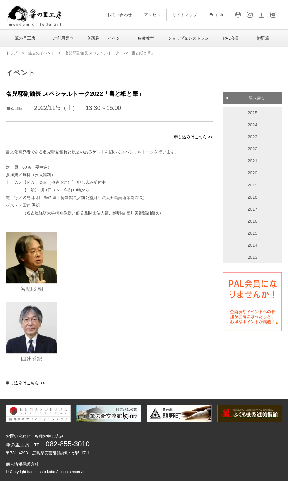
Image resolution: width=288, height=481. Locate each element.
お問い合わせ (119, 14)
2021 (252, 160)
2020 (252, 172)
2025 (252, 112)
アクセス (152, 14)
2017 (252, 208)
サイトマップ (185, 14)
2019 (252, 184)
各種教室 (146, 38)
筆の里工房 (25, 38)
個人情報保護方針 (22, 464)
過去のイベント (41, 53)
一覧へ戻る (255, 98)
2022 (252, 148)
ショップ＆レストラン (188, 38)
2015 (252, 233)
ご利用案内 (63, 38)
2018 (252, 196)
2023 (252, 136)
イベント (116, 38)
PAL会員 (231, 38)
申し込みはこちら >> (193, 136)
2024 (252, 124)
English (216, 14)
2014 (252, 245)
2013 (252, 257)
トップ (11, 53)
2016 (252, 220)
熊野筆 (263, 38)
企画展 (93, 38)
